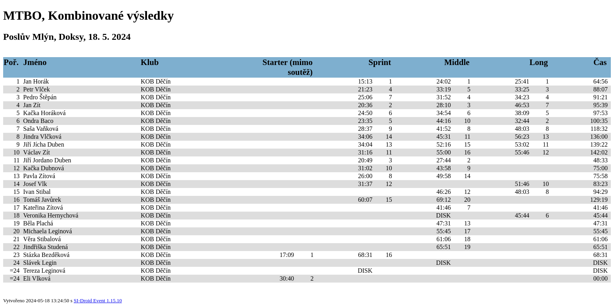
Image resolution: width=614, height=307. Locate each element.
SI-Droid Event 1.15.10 (98, 300)
